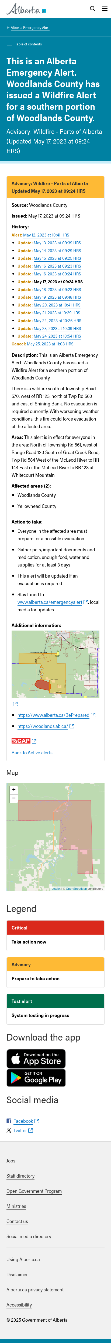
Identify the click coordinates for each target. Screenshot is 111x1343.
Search (92, 9)
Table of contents (28, 43)
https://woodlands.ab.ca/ (43, 725)
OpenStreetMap (76, 888)
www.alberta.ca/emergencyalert (50, 601)
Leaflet (56, 888)
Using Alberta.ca (23, 1259)
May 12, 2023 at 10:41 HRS (46, 235)
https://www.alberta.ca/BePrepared (53, 714)
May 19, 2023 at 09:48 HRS (57, 297)
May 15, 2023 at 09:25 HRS (57, 258)
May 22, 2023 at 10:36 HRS (57, 320)
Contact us (17, 1221)
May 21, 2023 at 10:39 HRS (57, 312)
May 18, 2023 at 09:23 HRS (57, 289)
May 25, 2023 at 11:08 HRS (50, 344)
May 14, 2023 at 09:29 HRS (57, 250)
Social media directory (28, 1236)
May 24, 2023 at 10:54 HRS (57, 336)
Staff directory (20, 1175)
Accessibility (19, 1304)
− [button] (14, 799)
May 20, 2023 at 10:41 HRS (57, 305)
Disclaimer (17, 1274)
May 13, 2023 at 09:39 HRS (57, 242)
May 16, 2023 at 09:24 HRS (57, 274)
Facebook (23, 1120)
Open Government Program (34, 1190)
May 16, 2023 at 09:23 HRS (57, 266)
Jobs (10, 1160)
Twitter (20, 1130)
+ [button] (14, 790)
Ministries (16, 1205)
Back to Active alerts (32, 752)
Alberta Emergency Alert (30, 27)
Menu (105, 9)
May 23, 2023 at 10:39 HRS (57, 328)
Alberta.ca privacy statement (35, 1289)
